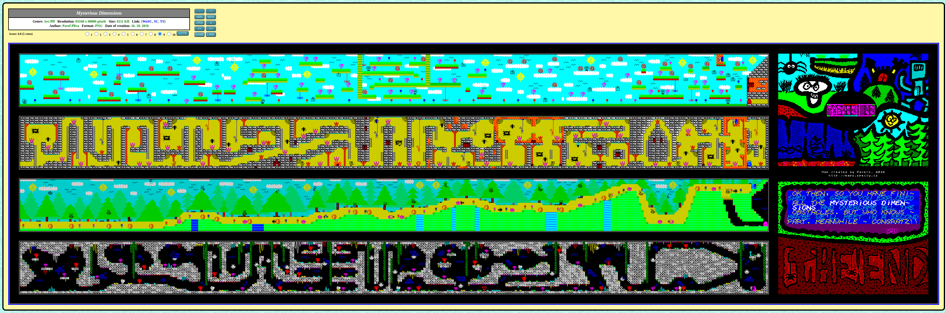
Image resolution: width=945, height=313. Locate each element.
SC (156, 21)
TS (162, 21)
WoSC (147, 21)
